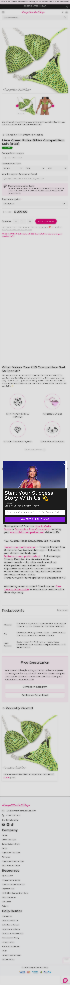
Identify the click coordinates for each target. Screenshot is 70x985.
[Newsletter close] (64, 464)
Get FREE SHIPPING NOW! (35, 519)
